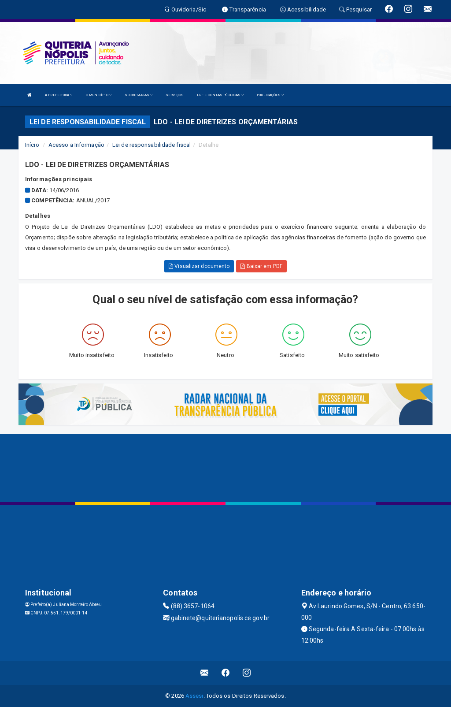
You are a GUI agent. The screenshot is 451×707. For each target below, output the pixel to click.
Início (32, 144)
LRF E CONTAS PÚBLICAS (220, 95)
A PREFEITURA (58, 95)
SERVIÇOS (175, 95)
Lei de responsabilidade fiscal (151, 144)
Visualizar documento (199, 266)
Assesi (194, 695)
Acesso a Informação (76, 144)
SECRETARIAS (138, 95)
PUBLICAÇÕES (270, 95)
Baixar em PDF (261, 266)
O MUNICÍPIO (98, 95)
